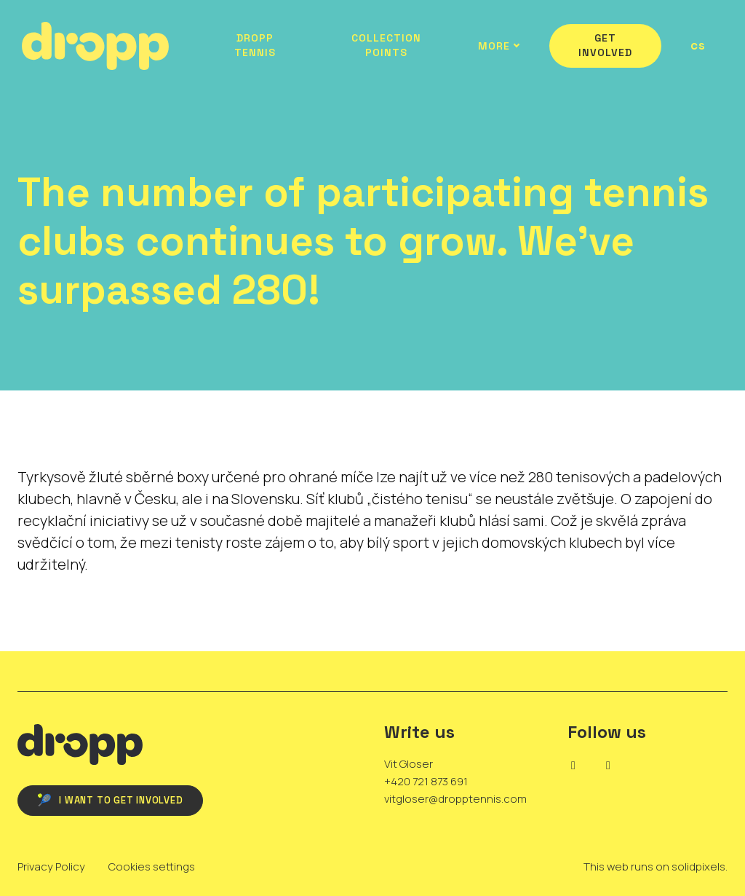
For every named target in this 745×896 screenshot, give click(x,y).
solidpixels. (700, 866)
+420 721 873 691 (426, 781)
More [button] (495, 45)
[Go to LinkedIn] (573, 765)
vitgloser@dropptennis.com (455, 798)
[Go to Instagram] (608, 765)
